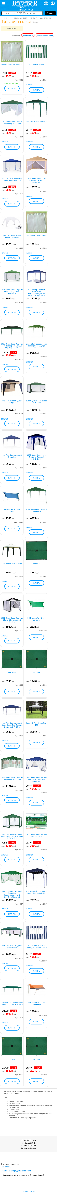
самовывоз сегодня (45, 35)
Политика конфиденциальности (16, 1171)
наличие (29, 85)
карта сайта (6, 1166)
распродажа (28, 35)
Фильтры (11, 28)
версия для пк (28, 1191)
